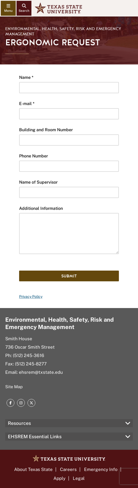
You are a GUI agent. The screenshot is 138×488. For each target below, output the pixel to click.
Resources (19, 423)
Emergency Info (101, 469)
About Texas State (33, 469)
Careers (68, 469)
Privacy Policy (30, 296)
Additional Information (41, 208)
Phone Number (33, 155)
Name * (26, 77)
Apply (59, 478)
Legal (79, 478)
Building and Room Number (46, 129)
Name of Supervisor (38, 182)
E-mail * (27, 103)
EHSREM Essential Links (35, 436)
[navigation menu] (8, 8)
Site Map (14, 386)
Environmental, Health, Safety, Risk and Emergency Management (63, 31)
